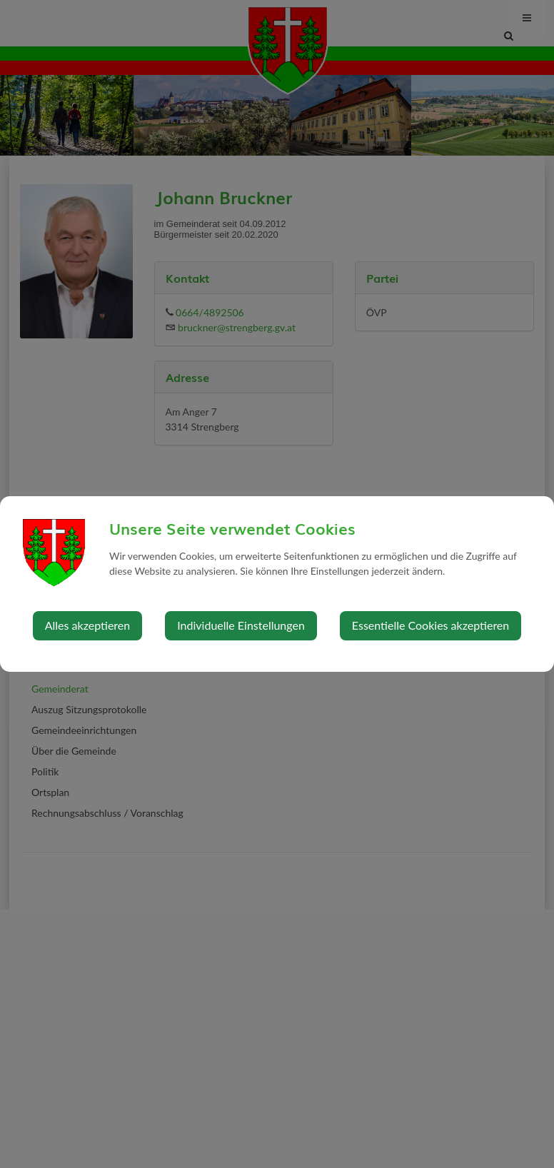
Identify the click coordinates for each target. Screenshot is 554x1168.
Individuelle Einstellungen (241, 625)
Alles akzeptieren (87, 625)
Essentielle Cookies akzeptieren (430, 625)
